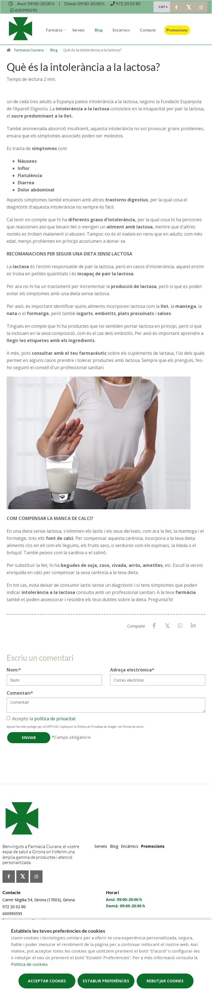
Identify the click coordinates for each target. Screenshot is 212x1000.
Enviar (29, 737)
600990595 (12, 913)
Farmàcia (54, 30)
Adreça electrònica (132, 670)
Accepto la (41, 719)
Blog (98, 30)
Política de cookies (29, 964)
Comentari (20, 693)
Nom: (14, 670)
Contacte (148, 30)
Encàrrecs (121, 30)
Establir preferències (106, 980)
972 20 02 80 (14, 906)
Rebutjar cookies (165, 980)
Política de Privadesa (90, 727)
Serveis (78, 30)
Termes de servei (133, 727)
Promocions (176, 30)
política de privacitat (55, 719)
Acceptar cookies (47, 980)
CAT (162, 7)
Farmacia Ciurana (29, 49)
